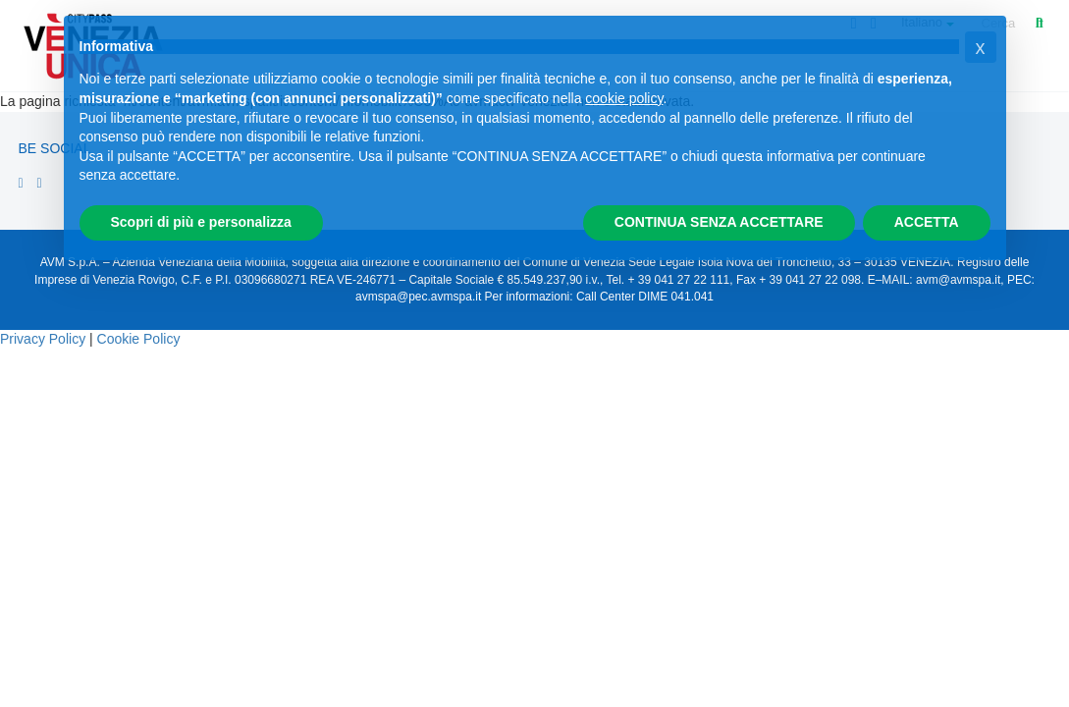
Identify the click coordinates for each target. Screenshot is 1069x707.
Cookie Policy (139, 339)
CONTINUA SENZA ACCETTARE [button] (719, 222)
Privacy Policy (42, 339)
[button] (980, 47)
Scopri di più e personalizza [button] (201, 222)
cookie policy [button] (624, 98)
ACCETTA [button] (926, 222)
